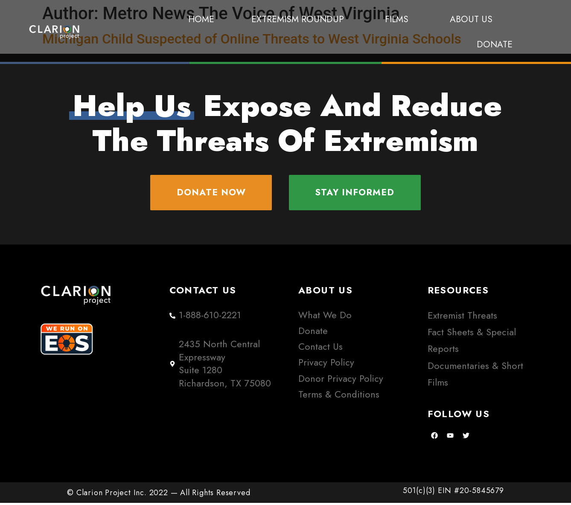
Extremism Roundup (299, 19)
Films (399, 19)
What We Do (325, 316)
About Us (471, 19)
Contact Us (320, 348)
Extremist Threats (462, 317)
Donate (495, 44)
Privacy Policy (326, 364)
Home (201, 19)
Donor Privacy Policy (340, 380)
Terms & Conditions (338, 396)
